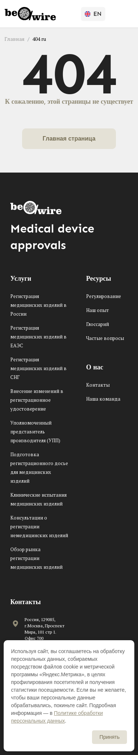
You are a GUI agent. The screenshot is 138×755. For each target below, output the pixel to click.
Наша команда (103, 399)
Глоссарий (97, 324)
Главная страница (69, 138)
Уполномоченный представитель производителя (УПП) (35, 431)
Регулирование (103, 296)
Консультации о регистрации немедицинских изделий (39, 526)
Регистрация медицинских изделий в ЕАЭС (38, 337)
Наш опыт (97, 310)
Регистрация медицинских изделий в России (38, 305)
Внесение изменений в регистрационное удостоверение (36, 400)
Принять (109, 737)
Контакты (98, 385)
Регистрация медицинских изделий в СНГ (38, 368)
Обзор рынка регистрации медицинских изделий (36, 558)
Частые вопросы (105, 338)
